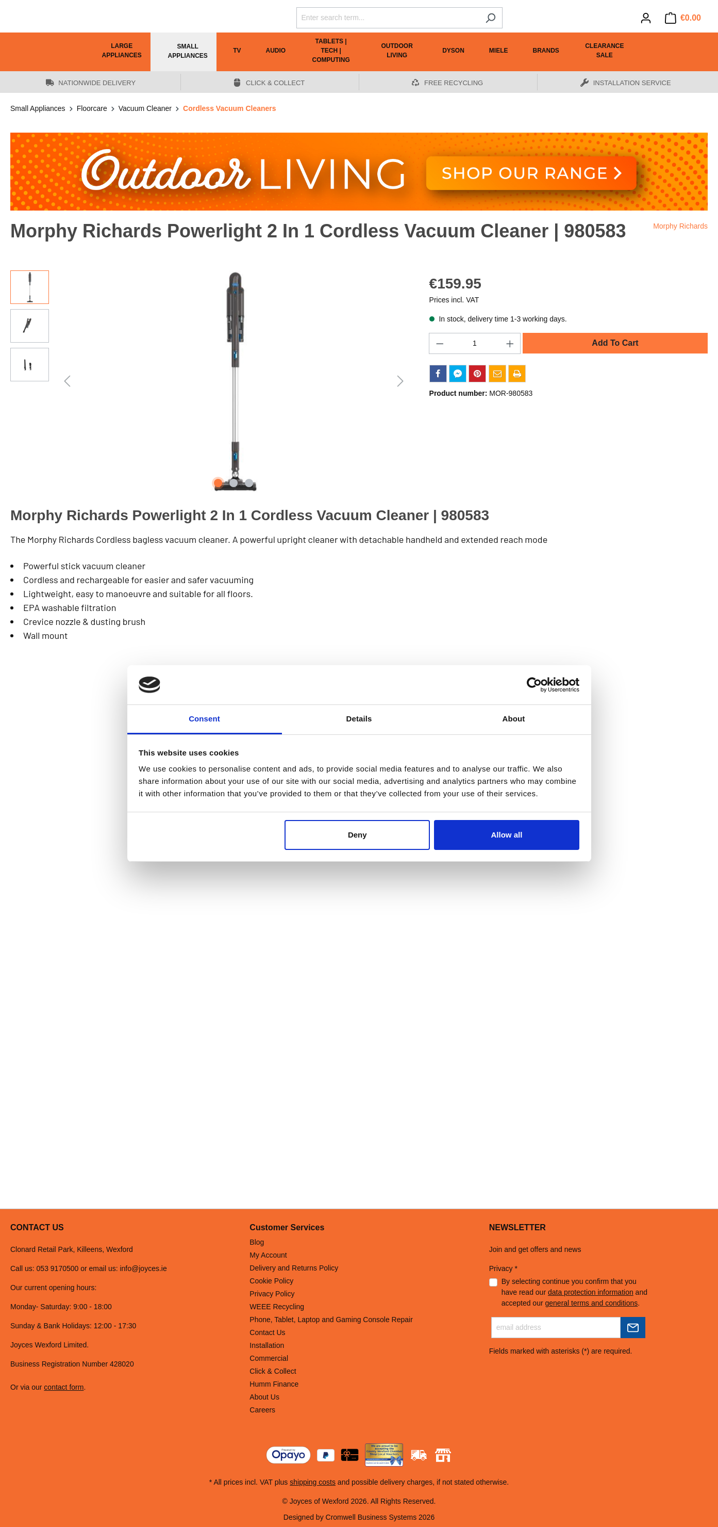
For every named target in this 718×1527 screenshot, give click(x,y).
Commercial (268, 1358)
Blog (256, 1242)
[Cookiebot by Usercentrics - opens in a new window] (534, 685)
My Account (268, 1255)
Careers (262, 1410)
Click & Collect (272, 1371)
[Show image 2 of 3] (233, 483)
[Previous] (67, 381)
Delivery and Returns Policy (293, 1268)
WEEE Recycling (276, 1307)
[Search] (490, 17)
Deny (357, 834)
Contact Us (267, 1332)
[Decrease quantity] (439, 343)
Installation (266, 1345)
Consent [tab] (204, 718)
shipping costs (313, 1482)
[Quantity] (474, 343)
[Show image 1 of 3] (218, 483)
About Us (264, 1397)
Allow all (507, 834)
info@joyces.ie (143, 1268)
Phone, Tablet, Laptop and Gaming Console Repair (331, 1319)
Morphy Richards (680, 226)
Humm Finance (273, 1384)
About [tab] (514, 718)
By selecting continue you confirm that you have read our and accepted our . (574, 1292)
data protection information (590, 1292)
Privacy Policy (271, 1294)
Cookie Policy (271, 1281)
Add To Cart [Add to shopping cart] (615, 343)
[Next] (400, 381)
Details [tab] (359, 718)
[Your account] (645, 18)
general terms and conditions (591, 1303)
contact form (64, 1387)
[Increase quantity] (510, 343)
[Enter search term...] (387, 17)
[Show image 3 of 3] (249, 483)
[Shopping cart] (683, 18)
